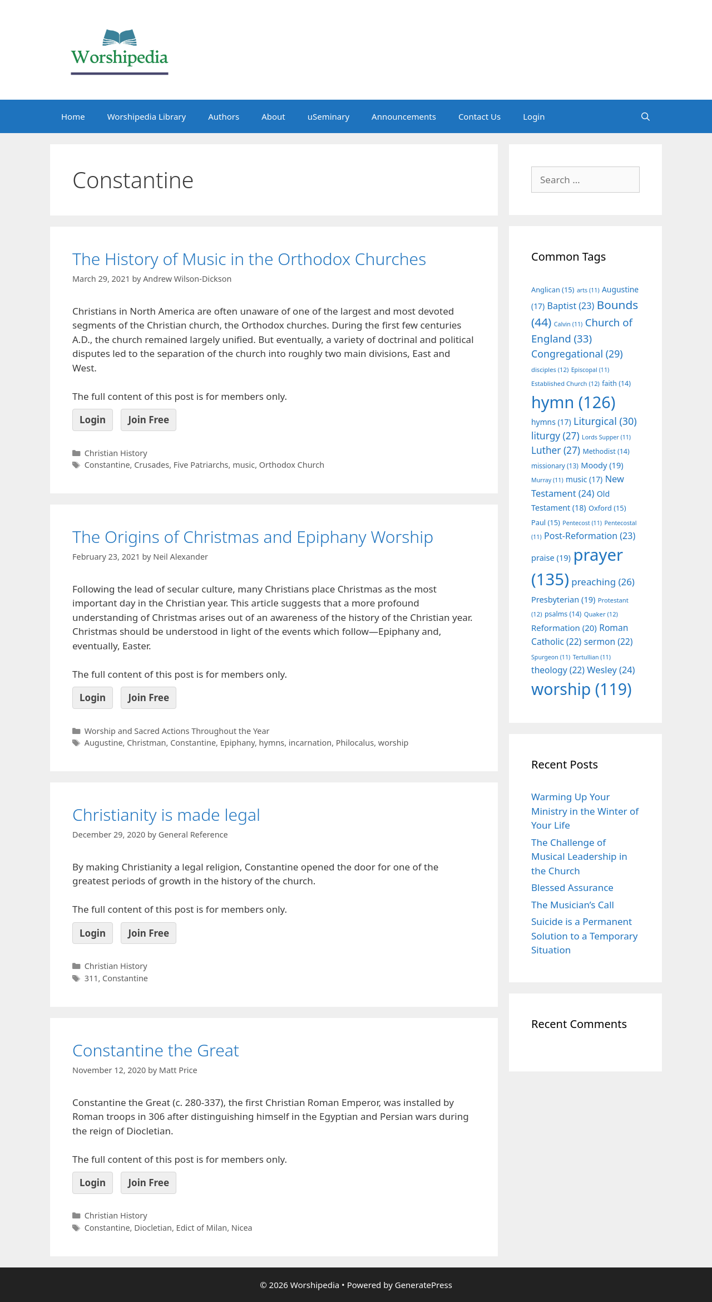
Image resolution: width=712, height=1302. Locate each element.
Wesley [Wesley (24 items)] (611, 670)
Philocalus (355, 742)
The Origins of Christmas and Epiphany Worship (252, 536)
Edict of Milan (202, 1227)
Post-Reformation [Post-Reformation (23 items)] (589, 536)
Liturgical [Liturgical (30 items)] (605, 421)
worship (393, 742)
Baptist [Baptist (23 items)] (571, 306)
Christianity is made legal (166, 814)
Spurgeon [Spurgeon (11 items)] (550, 657)
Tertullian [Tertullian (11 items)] (592, 657)
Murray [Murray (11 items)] (547, 480)
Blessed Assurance (572, 887)
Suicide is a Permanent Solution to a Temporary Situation (584, 935)
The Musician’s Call (572, 904)
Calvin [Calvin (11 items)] (568, 324)
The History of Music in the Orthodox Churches (249, 258)
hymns (272, 742)
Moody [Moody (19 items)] (602, 465)
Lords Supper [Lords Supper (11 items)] (606, 437)
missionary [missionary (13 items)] (554, 465)
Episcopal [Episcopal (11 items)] (590, 370)
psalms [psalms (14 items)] (563, 614)
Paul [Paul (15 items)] (545, 522)
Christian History (116, 453)
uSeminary (328, 116)
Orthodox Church (291, 464)
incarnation (310, 742)
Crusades (151, 464)
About (273, 116)
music (244, 464)
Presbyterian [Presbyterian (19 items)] (563, 599)
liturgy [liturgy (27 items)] (555, 435)
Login (534, 116)
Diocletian (153, 1227)
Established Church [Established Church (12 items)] (565, 383)
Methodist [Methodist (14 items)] (605, 451)
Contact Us (479, 116)
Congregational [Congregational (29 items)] (577, 353)
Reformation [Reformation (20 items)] (564, 627)
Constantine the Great (155, 1050)
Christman (146, 742)
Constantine (107, 464)
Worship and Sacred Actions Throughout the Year (177, 731)
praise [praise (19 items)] (551, 557)
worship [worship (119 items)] (581, 688)
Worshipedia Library (146, 116)
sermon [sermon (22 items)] (608, 641)
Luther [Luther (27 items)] (555, 450)
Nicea (242, 1227)
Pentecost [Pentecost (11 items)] (582, 523)
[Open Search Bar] (645, 116)
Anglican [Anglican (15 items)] (552, 290)
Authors (223, 116)
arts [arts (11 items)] (588, 290)
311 (91, 978)
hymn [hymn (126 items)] (573, 402)
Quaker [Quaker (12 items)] (601, 614)
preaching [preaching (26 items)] (603, 581)
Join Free (148, 419)
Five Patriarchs (201, 464)
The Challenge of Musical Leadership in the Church (579, 856)
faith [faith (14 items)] (616, 383)
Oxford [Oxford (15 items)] (607, 508)
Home (73, 116)
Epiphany (237, 742)
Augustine (104, 742)
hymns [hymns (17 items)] (551, 422)
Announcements (404, 116)
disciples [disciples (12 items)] (549, 369)
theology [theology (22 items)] (558, 670)
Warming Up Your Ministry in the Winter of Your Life (585, 810)
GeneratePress (423, 1284)
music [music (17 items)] (584, 479)
